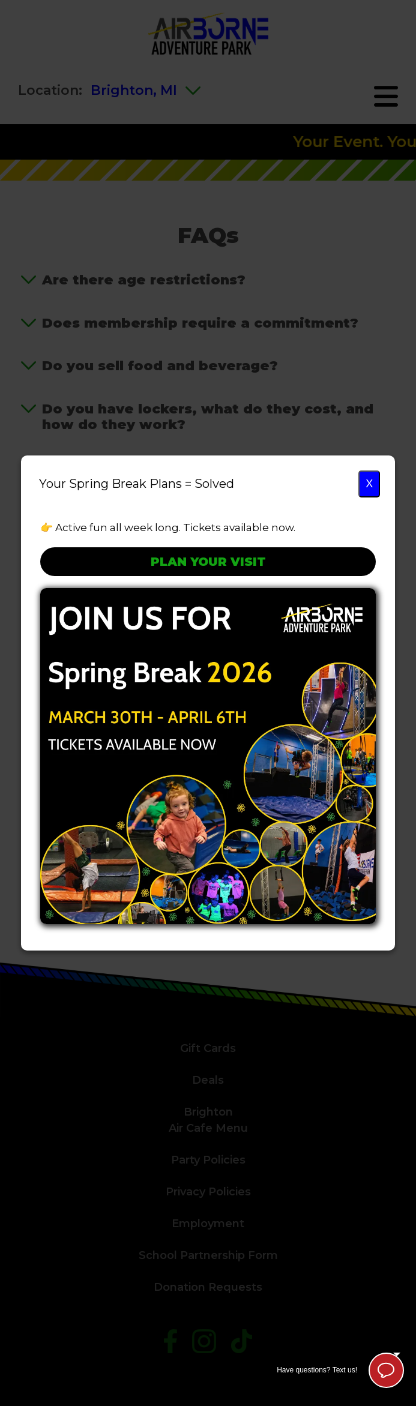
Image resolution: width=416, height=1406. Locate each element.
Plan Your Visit (208, 561)
